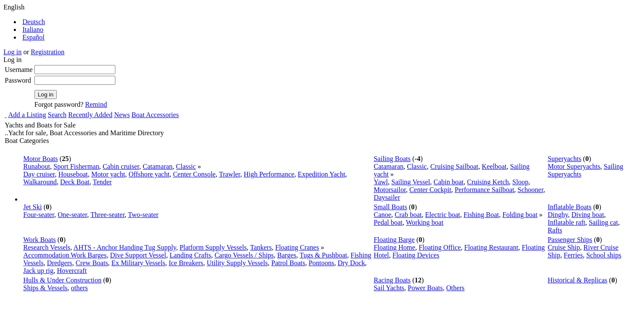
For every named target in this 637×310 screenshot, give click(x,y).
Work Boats (39, 239)
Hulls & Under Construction (62, 280)
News (122, 114)
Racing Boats (392, 280)
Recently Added (90, 114)
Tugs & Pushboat (323, 255)
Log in (12, 52)
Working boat (424, 222)
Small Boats (390, 207)
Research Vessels (46, 247)
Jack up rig (38, 270)
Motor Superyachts (573, 166)
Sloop (520, 182)
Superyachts (564, 158)
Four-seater (38, 214)
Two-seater (143, 214)
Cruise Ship (563, 247)
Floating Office (440, 247)
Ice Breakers (186, 263)
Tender (102, 182)
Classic (186, 166)
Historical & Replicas (577, 280)
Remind (96, 104)
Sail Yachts (389, 287)
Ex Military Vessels (138, 263)
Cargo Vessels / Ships (244, 255)
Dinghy (557, 214)
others (79, 287)
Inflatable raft (566, 222)
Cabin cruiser (120, 166)
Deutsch (33, 21)
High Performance (269, 174)
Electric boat (442, 214)
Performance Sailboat (484, 189)
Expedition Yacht (321, 174)
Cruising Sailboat (454, 166)
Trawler (229, 174)
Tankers (261, 247)
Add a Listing (27, 114)
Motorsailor (390, 189)
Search (57, 114)
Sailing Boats (392, 158)
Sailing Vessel (410, 182)
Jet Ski (32, 207)
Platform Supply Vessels (213, 247)
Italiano (32, 29)
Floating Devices (416, 255)
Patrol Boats (288, 263)
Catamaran (158, 166)
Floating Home (394, 247)
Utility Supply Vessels (237, 263)
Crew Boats (92, 263)
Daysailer (387, 197)
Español (33, 37)
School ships (603, 255)
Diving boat (587, 214)
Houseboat (73, 174)
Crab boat (408, 214)
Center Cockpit (430, 189)
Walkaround (40, 182)
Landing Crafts (190, 255)
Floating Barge (394, 239)
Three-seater (107, 214)
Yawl (381, 182)
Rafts (554, 230)
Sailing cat (603, 222)
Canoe (382, 214)
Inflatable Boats (569, 207)
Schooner (531, 189)
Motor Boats (40, 158)
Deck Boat (75, 182)
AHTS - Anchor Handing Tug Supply (125, 247)
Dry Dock (351, 263)
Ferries (573, 255)
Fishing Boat (481, 214)
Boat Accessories (155, 114)
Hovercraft (72, 270)
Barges (286, 255)
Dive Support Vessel (138, 255)
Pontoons (321, 263)
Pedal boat (388, 222)
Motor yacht (108, 174)
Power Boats (425, 287)
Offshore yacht (149, 174)
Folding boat (519, 214)
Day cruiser (39, 174)
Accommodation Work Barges (65, 255)
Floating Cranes (297, 247)
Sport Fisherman (76, 166)
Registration (48, 52)
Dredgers (59, 263)
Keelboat (494, 166)
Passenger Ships (569, 239)
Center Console (194, 174)
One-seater (72, 214)
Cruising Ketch (488, 182)
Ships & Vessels (45, 287)
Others (455, 287)
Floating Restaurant (491, 247)
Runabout (36, 166)
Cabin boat (448, 182)
